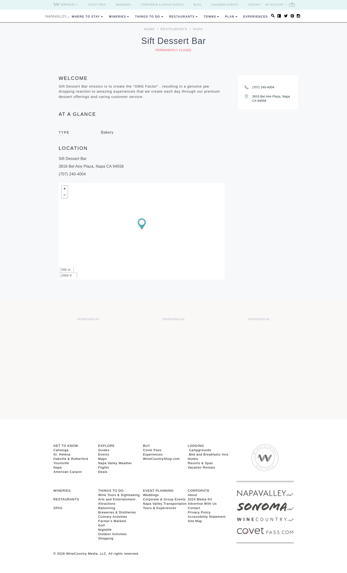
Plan (229, 16)
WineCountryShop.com (161, 459)
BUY (146, 446)
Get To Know (65, 446)
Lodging (196, 446)
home (149, 29)
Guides (103, 450)
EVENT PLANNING (158, 490)
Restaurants (182, 16)
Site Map (195, 521)
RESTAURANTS (66, 499)
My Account (275, 4)
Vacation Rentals (201, 467)
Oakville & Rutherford (70, 459)
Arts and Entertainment (116, 499)
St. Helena (62, 454)
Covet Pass (97, 4)
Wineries (117, 16)
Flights (103, 467)
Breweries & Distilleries (117, 512)
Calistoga (61, 450)
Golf (101, 525)
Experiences (255, 16)
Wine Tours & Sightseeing (119, 495)
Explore (106, 446)
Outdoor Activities (112, 534)
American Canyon (67, 472)
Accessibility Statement (207, 516)
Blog (197, 4)
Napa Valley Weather (115, 463)
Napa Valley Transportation (165, 503)
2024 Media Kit (200, 499)
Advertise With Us (202, 503)
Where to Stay (86, 16)
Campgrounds (199, 450)
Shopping (105, 538)
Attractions (106, 503)
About (192, 495)
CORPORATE (198, 490)
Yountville (61, 463)
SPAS (58, 508)
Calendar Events (224, 4)
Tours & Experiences (159, 508)
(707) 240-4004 (263, 87)
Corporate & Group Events (162, 4)
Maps (102, 459)
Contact (254, 4)
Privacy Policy (199, 512)
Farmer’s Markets (112, 521)
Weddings (123, 4)
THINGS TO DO (110, 490)
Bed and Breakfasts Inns (208, 454)
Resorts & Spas (200, 463)
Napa (57, 467)
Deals (102, 472)
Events (103, 454)
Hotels (193, 459)
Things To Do (147, 16)
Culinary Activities (112, 516)
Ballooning (106, 508)
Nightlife (105, 530)
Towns (210, 16)
